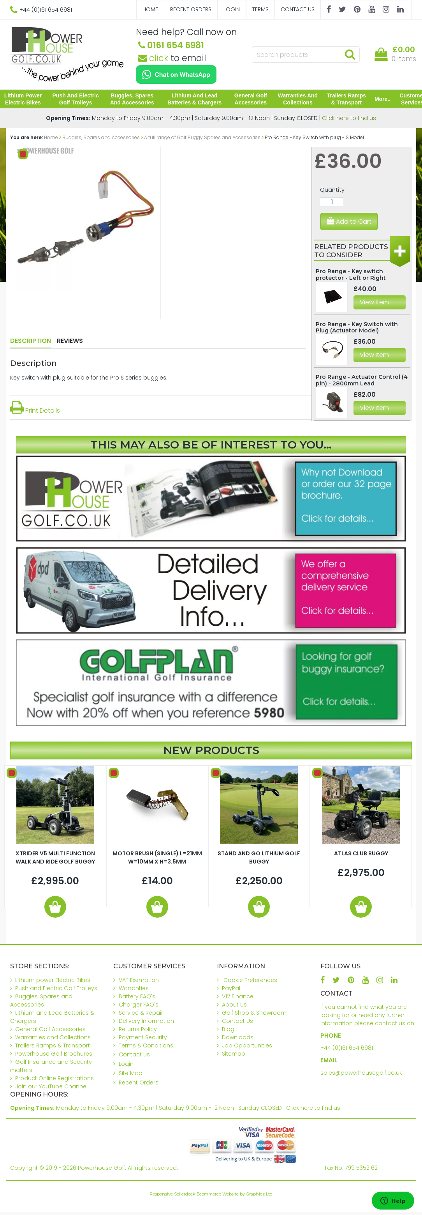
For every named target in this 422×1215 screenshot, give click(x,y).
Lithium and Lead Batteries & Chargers (194, 100)
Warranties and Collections (295, 100)
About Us (234, 1008)
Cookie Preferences (250, 983)
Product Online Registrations (54, 1081)
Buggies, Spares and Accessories (134, 100)
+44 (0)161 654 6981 (346, 1051)
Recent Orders (190, 9)
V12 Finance (237, 999)
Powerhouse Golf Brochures (53, 1057)
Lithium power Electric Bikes (27, 100)
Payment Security (143, 1040)
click (153, 58)
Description (30, 343)
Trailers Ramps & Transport (342, 100)
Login (231, 9)
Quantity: (333, 193)
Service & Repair (141, 1016)
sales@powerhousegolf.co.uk (361, 1076)
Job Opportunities (247, 1049)
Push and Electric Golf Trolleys (79, 100)
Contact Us (298, 9)
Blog (228, 1032)
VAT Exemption (139, 983)
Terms (260, 9)
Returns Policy (138, 1032)
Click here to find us (349, 121)
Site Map (130, 1076)
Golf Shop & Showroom (254, 1016)
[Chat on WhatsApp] (176, 74)
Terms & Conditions (146, 1049)
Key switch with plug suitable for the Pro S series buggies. (88, 381)
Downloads (237, 1040)
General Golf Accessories (249, 100)
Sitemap (233, 1057)
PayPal (231, 991)
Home (150, 9)
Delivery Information (146, 1024)
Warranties (134, 991)
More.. (378, 100)
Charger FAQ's (138, 1008)
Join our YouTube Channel (51, 1089)
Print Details (35, 413)
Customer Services (407, 100)
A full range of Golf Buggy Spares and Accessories (202, 140)
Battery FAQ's (137, 999)
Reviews (70, 343)
